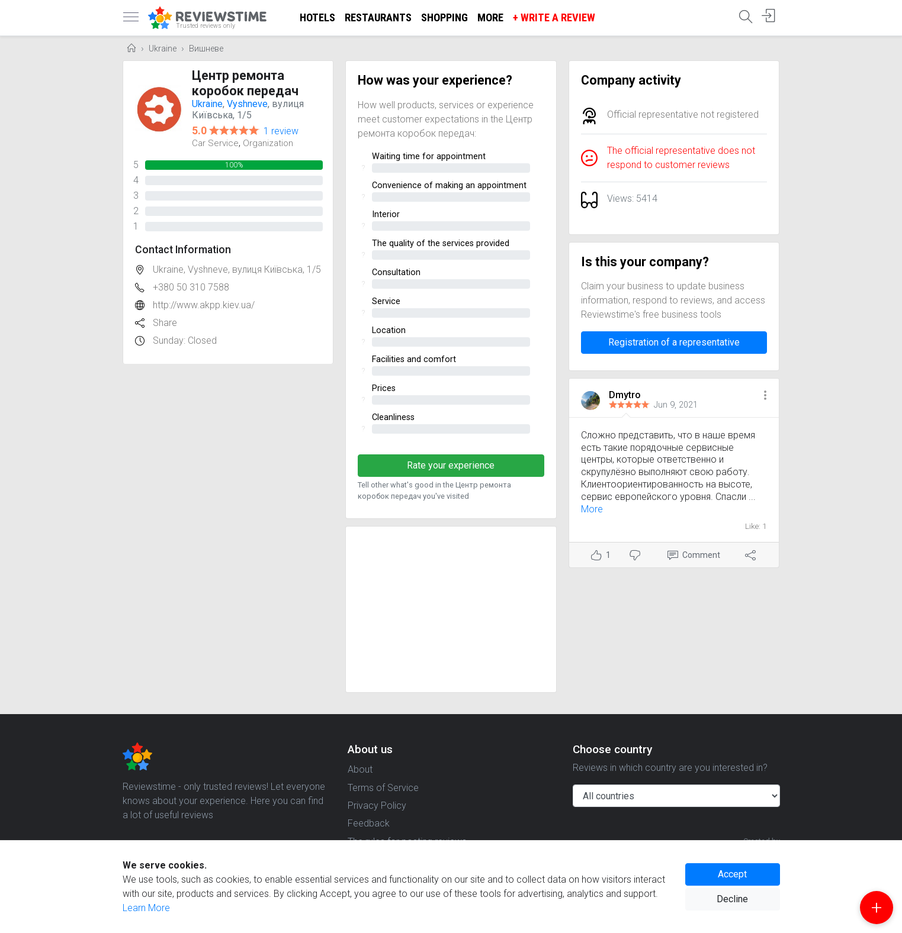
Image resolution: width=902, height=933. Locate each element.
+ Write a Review (554, 17)
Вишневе (206, 49)
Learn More (146, 907)
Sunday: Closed (185, 340)
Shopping (444, 17)
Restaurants (378, 17)
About (360, 769)
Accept (732, 874)
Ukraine (162, 49)
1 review (281, 131)
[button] (765, 396)
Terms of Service (383, 787)
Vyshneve (247, 103)
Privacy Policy (377, 805)
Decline (732, 899)
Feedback (369, 823)
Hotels (317, 17)
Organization (268, 143)
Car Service (215, 143)
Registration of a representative (674, 342)
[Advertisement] (451, 609)
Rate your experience (451, 465)
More (490, 17)
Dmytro (625, 395)
